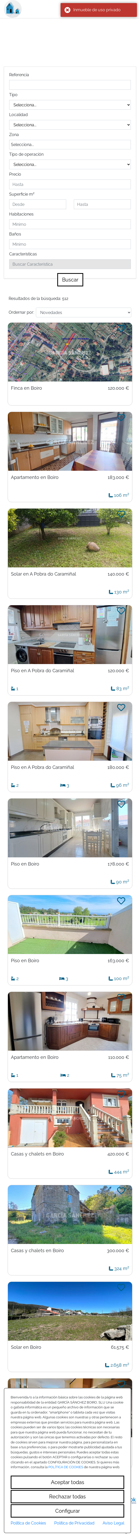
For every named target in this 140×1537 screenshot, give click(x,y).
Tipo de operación (26, 154)
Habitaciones (21, 214)
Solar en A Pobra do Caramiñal (43, 574)
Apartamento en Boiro (35, 477)
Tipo (13, 94)
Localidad (18, 114)
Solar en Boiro (26, 1347)
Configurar (67, 1511)
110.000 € (118, 1057)
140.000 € (118, 574)
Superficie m (21, 194)
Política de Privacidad (74, 1523)
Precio (15, 174)
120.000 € (118, 388)
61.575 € (120, 1347)
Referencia (19, 74)
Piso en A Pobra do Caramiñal (42, 670)
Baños (15, 234)
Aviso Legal (113, 1523)
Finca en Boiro (26, 388)
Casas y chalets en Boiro (37, 1154)
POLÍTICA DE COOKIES (65, 1467)
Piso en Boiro (25, 864)
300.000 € (118, 1250)
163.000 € (118, 960)
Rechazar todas (67, 1497)
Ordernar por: (21, 312)
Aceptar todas (67, 1482)
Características (23, 254)
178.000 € (118, 864)
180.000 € (118, 767)
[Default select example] (83, 312)
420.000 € (118, 1154)
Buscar (70, 280)
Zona (14, 134)
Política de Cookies (28, 1523)
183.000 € (118, 477)
